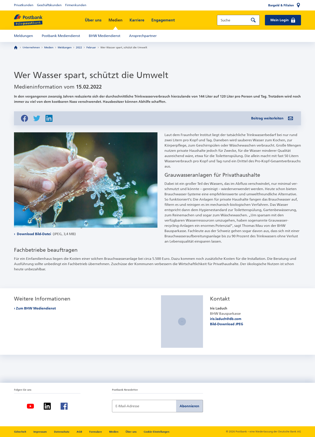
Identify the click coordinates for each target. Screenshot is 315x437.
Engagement (163, 20)
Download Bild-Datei (46, 243)
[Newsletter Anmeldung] (144, 406)
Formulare (96, 431)
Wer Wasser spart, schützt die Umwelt (123, 47)
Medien (115, 20)
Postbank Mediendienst (61, 36)
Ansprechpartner (143, 36)
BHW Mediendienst (104, 36)
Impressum (40, 431)
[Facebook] (64, 406)
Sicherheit (20, 431)
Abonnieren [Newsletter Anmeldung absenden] (189, 406)
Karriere (137, 20)
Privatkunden (23, 5)
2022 (79, 47)
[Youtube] (30, 406)
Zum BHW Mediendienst (36, 308)
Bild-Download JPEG (226, 324)
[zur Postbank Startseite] (28, 20)
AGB (80, 431)
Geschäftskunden (49, 5)
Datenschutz (62, 431)
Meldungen (23, 36)
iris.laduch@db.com (225, 319)
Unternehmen (31, 47)
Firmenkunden (75, 5)
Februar (91, 47)
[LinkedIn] (47, 406)
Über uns (93, 20)
